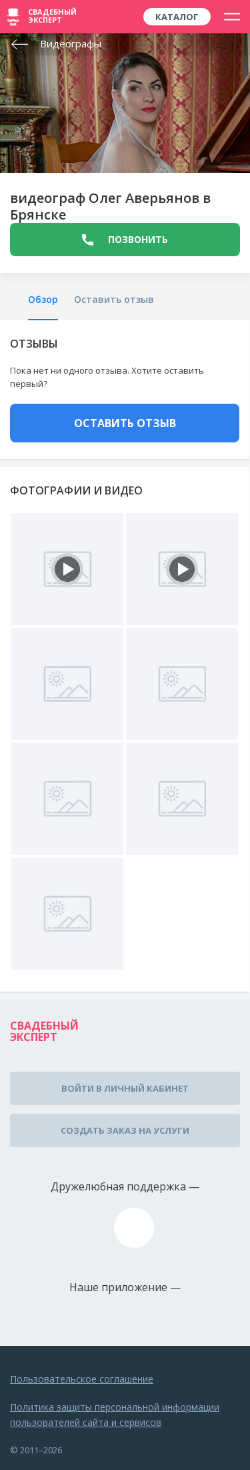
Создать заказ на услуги (125, 1130)
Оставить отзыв (114, 299)
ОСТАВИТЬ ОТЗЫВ (125, 423)
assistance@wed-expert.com (134, 1228)
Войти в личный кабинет (125, 1088)
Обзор (43, 299)
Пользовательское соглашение (81, 1379)
